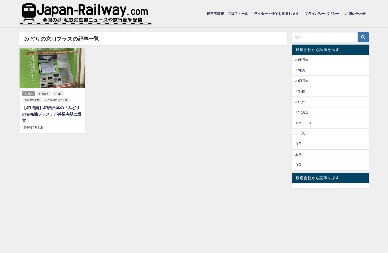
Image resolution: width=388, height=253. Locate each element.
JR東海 (300, 70)
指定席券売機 (32, 100)
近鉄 (298, 154)
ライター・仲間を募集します (276, 13)
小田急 (300, 133)
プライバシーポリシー (322, 13)
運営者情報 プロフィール (227, 13)
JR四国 (28, 94)
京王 (298, 143)
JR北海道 (302, 112)
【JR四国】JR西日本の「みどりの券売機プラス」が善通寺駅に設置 (51, 114)
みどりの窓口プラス (56, 100)
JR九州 (300, 101)
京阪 (298, 164)
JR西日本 (44, 94)
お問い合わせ (355, 13)
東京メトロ (303, 123)
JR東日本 (302, 59)
